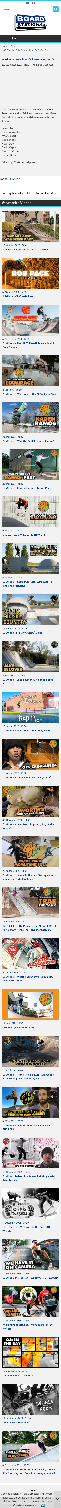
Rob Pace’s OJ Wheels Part (17, 296)
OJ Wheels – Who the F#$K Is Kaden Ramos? (28, 441)
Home (4, 46)
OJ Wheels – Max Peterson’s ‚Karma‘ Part (26, 488)
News (13, 46)
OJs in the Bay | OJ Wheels (17, 1375)
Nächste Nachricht (45, 193)
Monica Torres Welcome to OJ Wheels (24, 534)
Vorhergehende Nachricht (16, 193)
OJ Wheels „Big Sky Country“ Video (22, 632)
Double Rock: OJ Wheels (16, 1422)
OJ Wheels (13, 179)
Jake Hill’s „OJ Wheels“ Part (18, 1027)
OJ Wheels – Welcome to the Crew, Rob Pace (28, 730)
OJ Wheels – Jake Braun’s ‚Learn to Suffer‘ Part (29, 58)
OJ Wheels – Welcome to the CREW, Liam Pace (29, 394)
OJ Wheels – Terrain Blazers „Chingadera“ (26, 777)
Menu (31, 38)
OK (43, 1505)
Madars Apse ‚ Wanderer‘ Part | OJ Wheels (26, 249)
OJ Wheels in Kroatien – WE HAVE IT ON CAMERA (30, 1277)
